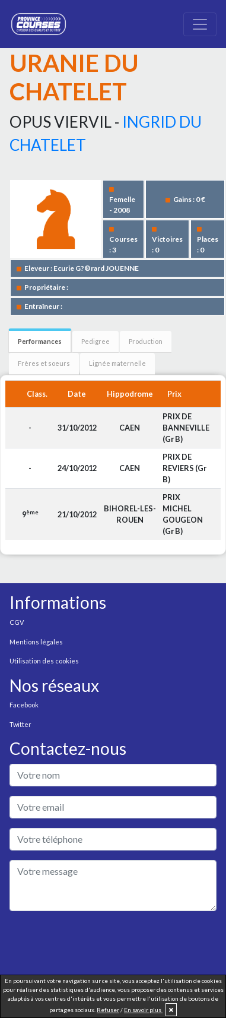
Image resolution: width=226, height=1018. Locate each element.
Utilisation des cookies (44, 661)
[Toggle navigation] (200, 24)
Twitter (20, 724)
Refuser (108, 1009)
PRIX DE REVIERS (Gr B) (184, 468)
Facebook (24, 705)
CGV (16, 622)
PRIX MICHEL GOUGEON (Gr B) (183, 514)
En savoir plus (143, 1009)
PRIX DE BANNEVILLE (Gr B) (186, 428)
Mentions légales (36, 642)
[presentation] (99, 944)
